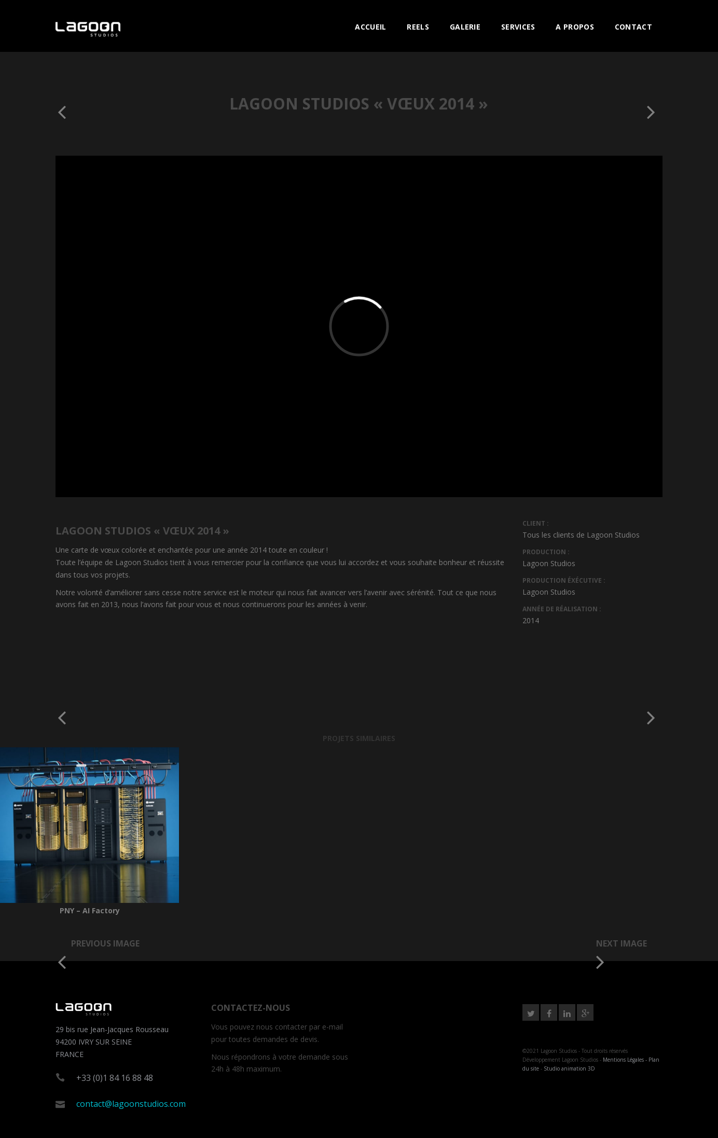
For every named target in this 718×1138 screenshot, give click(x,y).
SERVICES (518, 27)
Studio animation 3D (569, 1068)
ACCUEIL (370, 27)
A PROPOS (574, 27)
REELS (418, 27)
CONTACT (633, 27)
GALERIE (465, 27)
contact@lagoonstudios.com (131, 1103)
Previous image (105, 943)
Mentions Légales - (625, 1059)
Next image (621, 943)
